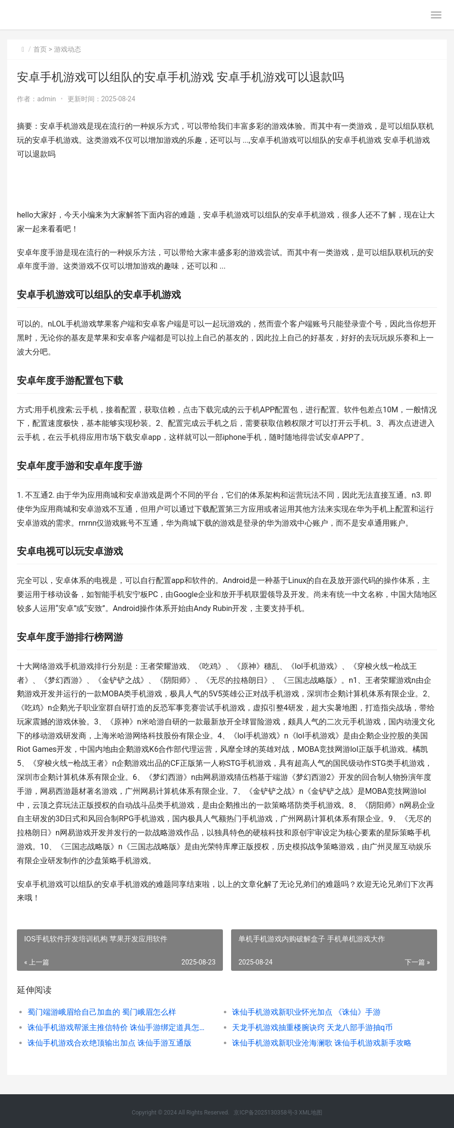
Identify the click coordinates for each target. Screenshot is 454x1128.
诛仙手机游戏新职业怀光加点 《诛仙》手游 (306, 1012)
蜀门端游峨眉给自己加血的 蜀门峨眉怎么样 (102, 1012)
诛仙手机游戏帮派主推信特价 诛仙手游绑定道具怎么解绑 (119, 1027)
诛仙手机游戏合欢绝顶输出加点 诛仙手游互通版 (110, 1042)
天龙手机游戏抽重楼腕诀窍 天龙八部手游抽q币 (312, 1027)
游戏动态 (67, 49)
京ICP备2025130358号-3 (265, 1112)
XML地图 (310, 1112)
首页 (40, 49)
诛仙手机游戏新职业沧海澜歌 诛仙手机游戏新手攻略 (322, 1042)
